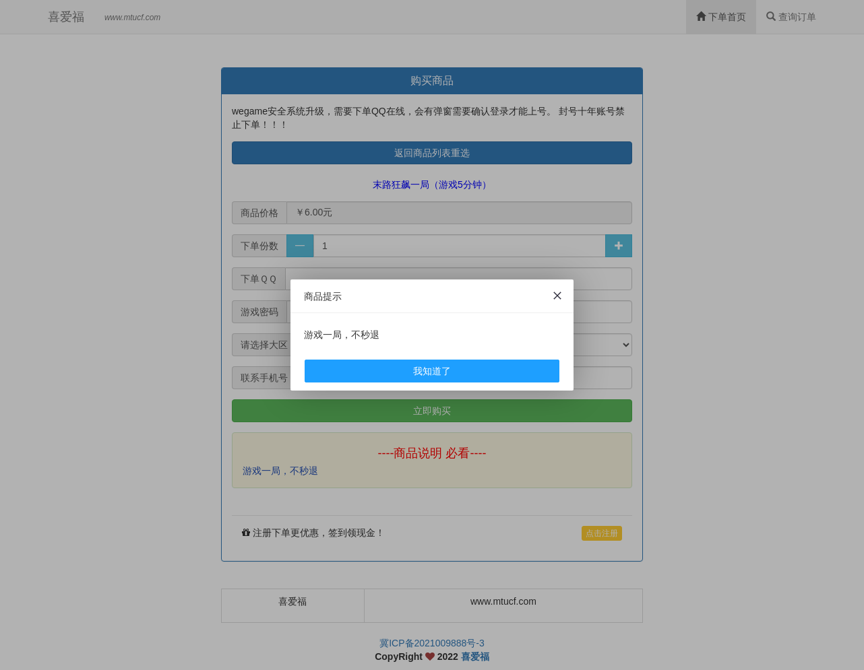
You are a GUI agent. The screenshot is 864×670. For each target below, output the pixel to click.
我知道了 (432, 371)
